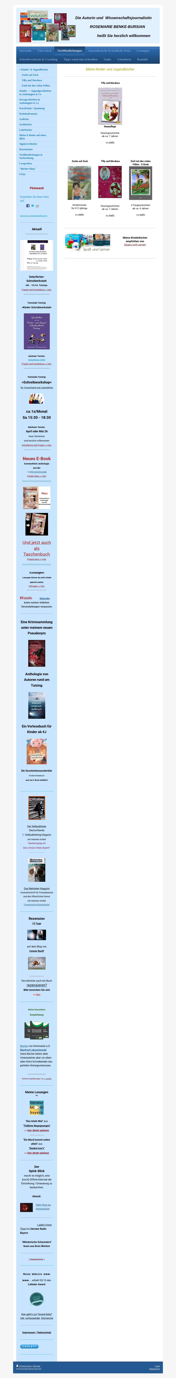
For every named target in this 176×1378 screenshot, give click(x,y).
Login (157, 1366)
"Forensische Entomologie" (37, 904)
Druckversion (24, 1366)
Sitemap (36, 1366)
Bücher (24, 1046)
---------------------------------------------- (36, 480)
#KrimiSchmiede (38, 471)
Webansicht (154, 1368)
